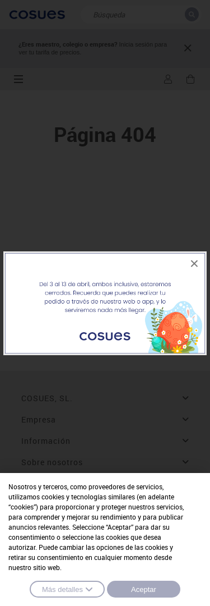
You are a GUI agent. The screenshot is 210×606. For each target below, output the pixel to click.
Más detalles (67, 589)
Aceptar (143, 589)
